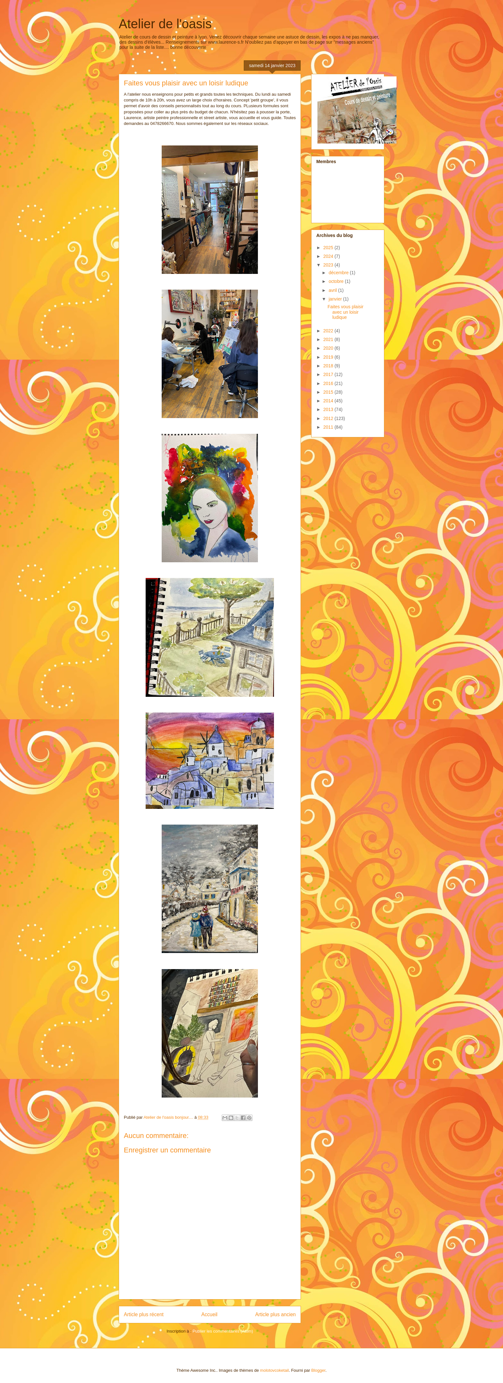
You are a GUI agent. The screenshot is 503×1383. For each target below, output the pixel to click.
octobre (336, 281)
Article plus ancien (275, 1314)
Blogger (318, 1370)
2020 (329, 348)
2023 (329, 264)
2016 (329, 383)
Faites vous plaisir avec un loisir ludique (345, 312)
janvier (335, 299)
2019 (329, 357)
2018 (329, 365)
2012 (329, 418)
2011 (329, 427)
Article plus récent (144, 1314)
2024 (329, 256)
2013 (329, 409)
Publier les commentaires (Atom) (222, 1331)
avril (333, 290)
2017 (329, 374)
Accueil (209, 1314)
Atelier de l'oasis (165, 24)
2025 (329, 247)
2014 (329, 400)
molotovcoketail (274, 1370)
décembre (339, 272)
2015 (329, 392)
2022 (329, 330)
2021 (329, 339)
